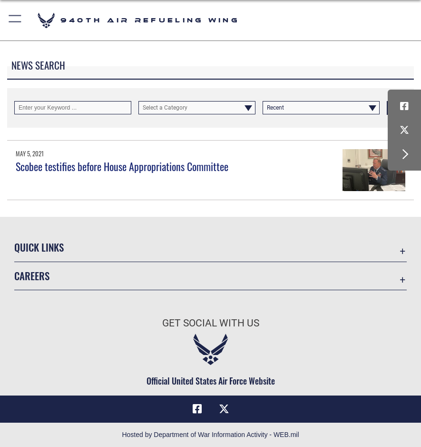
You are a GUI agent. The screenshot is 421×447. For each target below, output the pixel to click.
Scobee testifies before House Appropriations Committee (122, 166)
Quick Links (39, 247)
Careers (31, 275)
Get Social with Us (210, 323)
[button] (15, 20)
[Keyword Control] (72, 107)
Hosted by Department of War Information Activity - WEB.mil (210, 434)
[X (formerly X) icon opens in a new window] (404, 130)
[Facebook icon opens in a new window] (404, 106)
